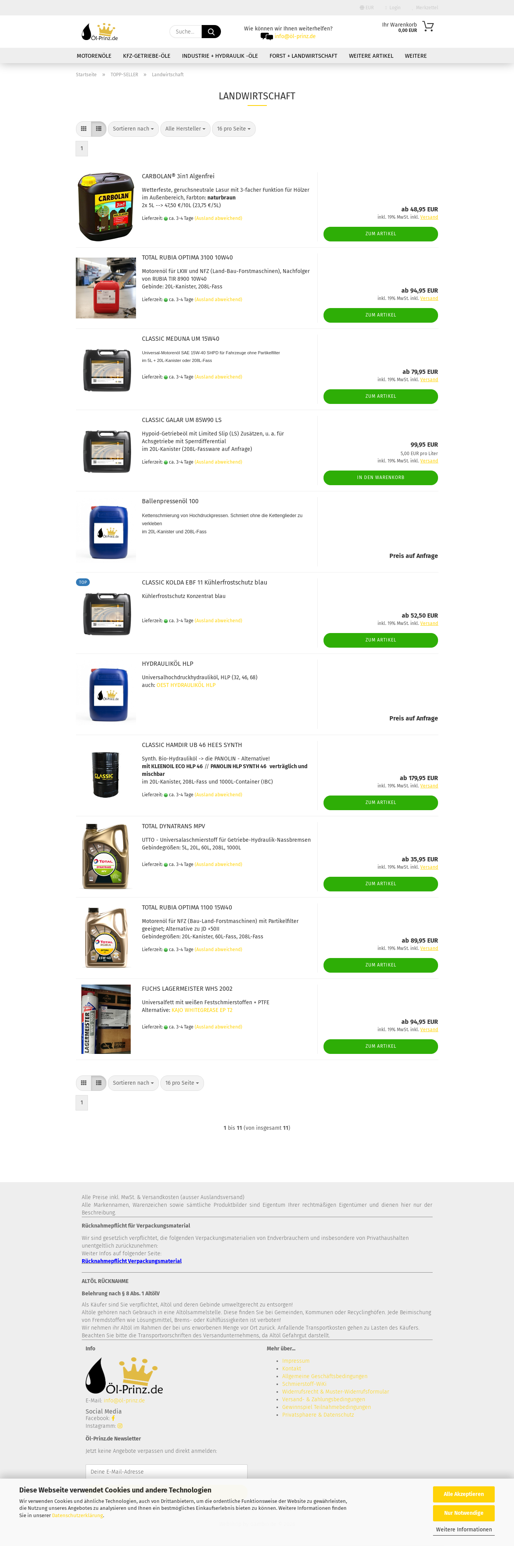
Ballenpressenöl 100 (170, 501)
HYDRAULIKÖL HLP (167, 663)
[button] (83, 129)
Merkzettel (425, 7)
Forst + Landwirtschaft (303, 55)
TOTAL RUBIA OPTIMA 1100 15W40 (187, 907)
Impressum (296, 1361)
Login (392, 7)
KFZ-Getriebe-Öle (146, 55)
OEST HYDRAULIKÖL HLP (186, 685)
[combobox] (133, 129)
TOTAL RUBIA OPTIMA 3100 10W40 (187, 257)
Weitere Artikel (371, 55)
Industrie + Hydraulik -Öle (220, 55)
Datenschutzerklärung (77, 1515)
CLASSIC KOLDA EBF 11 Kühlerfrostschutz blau (204, 582)
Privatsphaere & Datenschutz (318, 1415)
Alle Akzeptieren (464, 1494)
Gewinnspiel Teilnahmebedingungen (326, 1407)
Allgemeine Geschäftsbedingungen (324, 1376)
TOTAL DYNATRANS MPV (173, 826)
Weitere (416, 55)
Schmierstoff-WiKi (304, 1384)
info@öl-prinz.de (295, 36)
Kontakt (291, 1368)
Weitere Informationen (464, 1529)
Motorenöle (94, 55)
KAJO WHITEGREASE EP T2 (202, 1010)
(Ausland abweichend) (218, 218)
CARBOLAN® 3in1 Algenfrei (178, 176)
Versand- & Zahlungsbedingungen (323, 1399)
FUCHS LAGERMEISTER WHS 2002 (187, 988)
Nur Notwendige (464, 1513)
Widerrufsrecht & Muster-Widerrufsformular (335, 1392)
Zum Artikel (381, 233)
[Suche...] (211, 31)
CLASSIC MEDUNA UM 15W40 (180, 338)
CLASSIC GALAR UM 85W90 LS (182, 420)
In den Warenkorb (380, 477)
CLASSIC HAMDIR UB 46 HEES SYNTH (192, 745)
